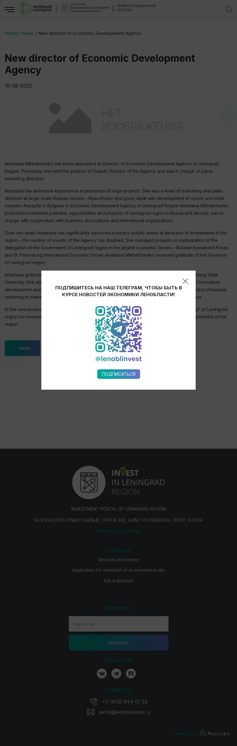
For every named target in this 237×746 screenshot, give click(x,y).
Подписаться (118, 296)
